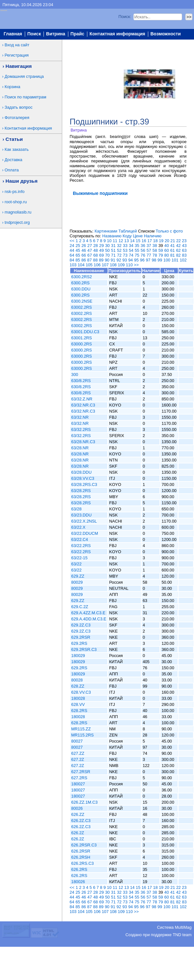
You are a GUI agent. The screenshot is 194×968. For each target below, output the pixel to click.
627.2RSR (80, 771)
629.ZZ (77, 576)
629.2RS (79, 643)
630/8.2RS (81, 380)
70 (107, 255)
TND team (182, 934)
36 (143, 245)
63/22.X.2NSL (84, 521)
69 (101, 255)
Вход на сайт (17, 44)
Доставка (13, 159)
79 (160, 255)
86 (83, 260)
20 (167, 240)
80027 (77, 741)
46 (84, 250)
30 (107, 245)
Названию (111, 235)
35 (137, 245)
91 (113, 260)
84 (72, 260)
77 (149, 255)
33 (125, 245)
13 (126, 240)
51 (113, 250)
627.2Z (77, 759)
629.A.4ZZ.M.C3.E (88, 612)
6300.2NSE (81, 301)
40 (166, 245)
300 (74, 374)
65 (77, 255)
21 (172, 240)
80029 (77, 582)
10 (109, 240)
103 (73, 264)
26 (84, 245)
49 (101, 250)
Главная (13, 34)
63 (184, 250)
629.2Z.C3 (81, 625)
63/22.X (78, 527)
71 (113, 255)
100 (166, 260)
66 (84, 255)
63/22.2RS (81, 545)
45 (77, 250)
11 (115, 240)
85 (77, 260)
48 (95, 250)
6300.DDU (81, 289)
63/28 (76, 509)
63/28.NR (80, 447)
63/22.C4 (79, 539)
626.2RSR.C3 (84, 845)
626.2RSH (80, 857)
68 (95, 255)
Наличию (152, 235)
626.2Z (77, 832)
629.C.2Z (79, 606)
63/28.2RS (81, 490)
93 (124, 260)
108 (113, 264)
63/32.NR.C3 (83, 405)
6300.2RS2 (81, 276)
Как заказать (17, 149)
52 (119, 250)
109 (121, 264)
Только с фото (169, 231)
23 (184, 240)
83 (184, 255)
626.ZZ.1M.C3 (84, 802)
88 (95, 260)
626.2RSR (80, 851)
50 (107, 250)
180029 (78, 655)
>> (136, 264)
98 (154, 260)
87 (89, 260)
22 (178, 240)
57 (149, 250)
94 (130, 260)
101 (174, 260)
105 (89, 264)
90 (107, 260)
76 (143, 255)
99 (160, 260)
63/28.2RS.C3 (84, 484)
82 (178, 255)
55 (137, 250)
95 (136, 260)
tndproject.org (17, 222)
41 (172, 245)
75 (137, 255)
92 (119, 260)
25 (77, 245)
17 (149, 240)
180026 (78, 881)
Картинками (105, 231)
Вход (185, 42)
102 (183, 260)
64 (72, 255)
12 (121, 240)
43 (184, 245)
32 (119, 245)
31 (113, 245)
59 (160, 250)
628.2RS (79, 710)
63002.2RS (81, 307)
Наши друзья (21, 181)
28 (95, 245)
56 (143, 250)
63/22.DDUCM (84, 533)
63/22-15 (79, 557)
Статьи (14, 139)
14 (132, 240)
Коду (126, 235)
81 (172, 255)
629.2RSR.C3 (84, 649)
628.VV (78, 704)
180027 (78, 783)
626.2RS (79, 869)
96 (142, 260)
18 (155, 240)
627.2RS (79, 777)
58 (154, 250)
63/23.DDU (81, 515)
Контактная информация (117, 34)
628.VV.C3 (81, 692)
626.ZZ (77, 814)
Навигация (18, 66)
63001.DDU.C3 (85, 331)
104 (81, 264)
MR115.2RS (82, 735)
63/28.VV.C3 (82, 478)
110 (129, 264)
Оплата (12, 170)
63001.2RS (81, 337)
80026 (77, 808)
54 (131, 250)
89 (101, 260)
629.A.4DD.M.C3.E (88, 618)
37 (149, 245)
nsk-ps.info (14, 191)
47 (89, 250)
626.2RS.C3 (82, 863)
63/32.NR (80, 417)
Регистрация (17, 55)
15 (138, 240)
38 (154, 245)
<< (72, 240)
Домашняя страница (24, 76)
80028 (77, 680)
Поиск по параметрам (25, 97)
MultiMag (183, 927)
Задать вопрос (19, 107)
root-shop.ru (16, 201)
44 (72, 250)
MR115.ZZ (81, 728)
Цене (138, 235)
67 (89, 255)
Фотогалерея (17, 117)
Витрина (55, 34)
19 (161, 240)
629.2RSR (80, 637)
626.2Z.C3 (81, 820)
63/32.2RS (81, 429)
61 (172, 250)
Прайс (77, 34)
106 (97, 264)
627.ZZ (77, 753)
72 (119, 255)
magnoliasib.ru (18, 212)
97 (148, 260)
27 (89, 245)
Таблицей (127, 231)
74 (131, 255)
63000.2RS (81, 344)
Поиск (34, 34)
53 (125, 250)
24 (72, 245)
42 (178, 245)
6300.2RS (80, 282)
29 (101, 245)
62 (178, 250)
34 (131, 245)
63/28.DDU (81, 472)
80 (166, 255)
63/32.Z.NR (81, 399)
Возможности (165, 34)
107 (105, 264)
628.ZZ (77, 686)
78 (154, 255)
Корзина (12, 86)
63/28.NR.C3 (83, 441)
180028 (78, 698)
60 (166, 250)
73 (125, 255)
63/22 (76, 564)
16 (143, 240)
